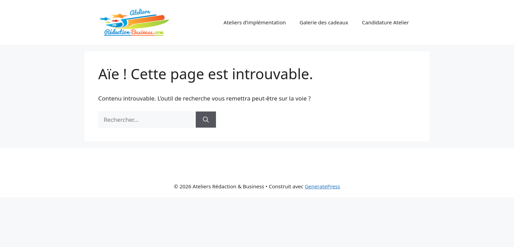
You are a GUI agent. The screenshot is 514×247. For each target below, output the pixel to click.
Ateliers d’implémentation (255, 22)
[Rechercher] (206, 119)
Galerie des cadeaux (324, 22)
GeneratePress (322, 186)
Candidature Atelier (385, 22)
